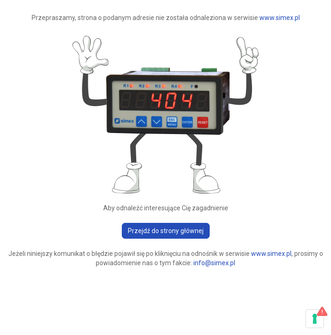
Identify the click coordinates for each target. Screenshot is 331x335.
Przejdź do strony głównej (166, 230)
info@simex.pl (214, 263)
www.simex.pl (279, 17)
